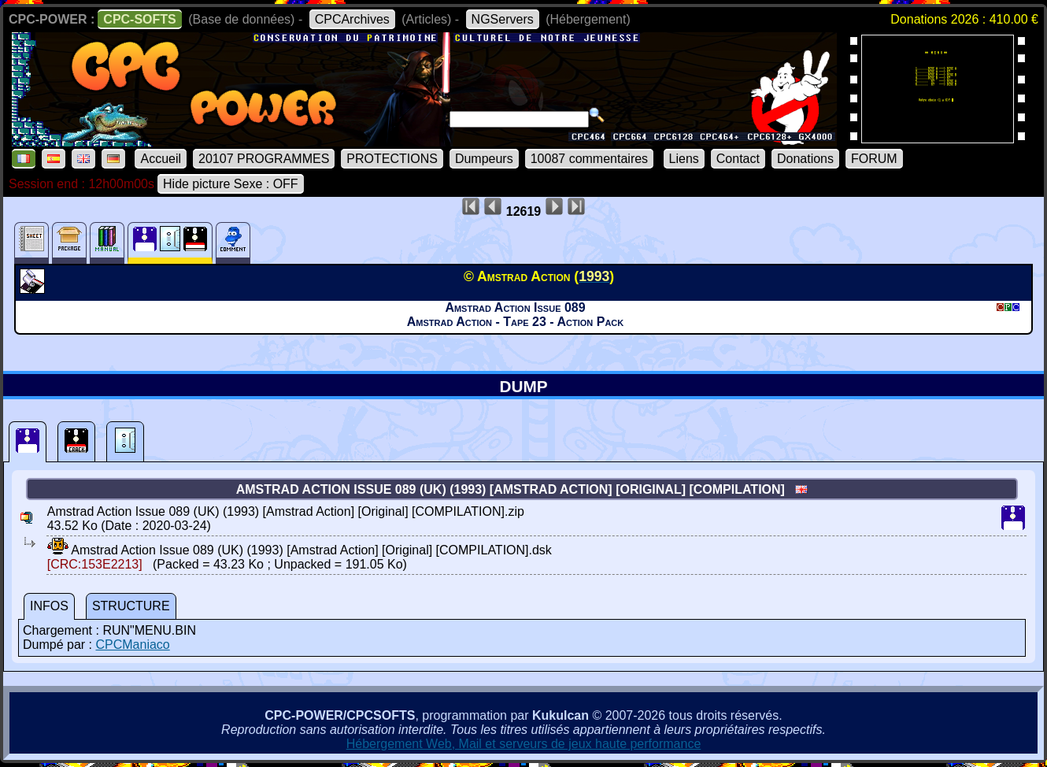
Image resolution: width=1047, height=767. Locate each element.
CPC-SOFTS (139, 19)
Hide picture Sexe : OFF (230, 184)
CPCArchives (352, 19)
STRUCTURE (131, 606)
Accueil (160, 158)
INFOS (49, 606)
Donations (805, 158)
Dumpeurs (484, 158)
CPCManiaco (132, 644)
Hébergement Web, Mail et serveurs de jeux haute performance (523, 743)
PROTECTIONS (392, 158)
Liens (684, 158)
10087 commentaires (589, 158)
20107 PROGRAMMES (263, 158)
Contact (738, 158)
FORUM (874, 158)
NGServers (503, 19)
